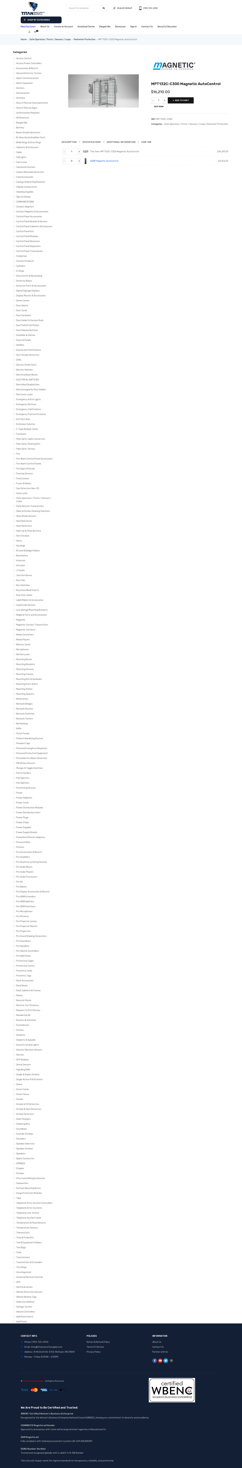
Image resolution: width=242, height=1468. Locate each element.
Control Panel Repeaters (28, 246)
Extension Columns (25, 424)
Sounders (21, 1138)
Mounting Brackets (25, 664)
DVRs (18, 360)
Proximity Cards (24, 970)
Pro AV (19, 881)
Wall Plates (21, 1321)
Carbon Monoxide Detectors (30, 172)
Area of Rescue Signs (26, 108)
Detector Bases (24, 281)
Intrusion (20, 565)
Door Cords (21, 310)
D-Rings (20, 271)
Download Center (86, 26)
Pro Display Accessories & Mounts (33, 891)
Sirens (19, 1084)
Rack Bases (22, 985)
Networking (22, 723)
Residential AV (23, 1015)
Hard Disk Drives (24, 521)
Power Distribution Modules (29, 807)
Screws (20, 1030)
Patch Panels (22, 733)
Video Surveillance (25, 1302)
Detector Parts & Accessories (31, 285)
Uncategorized (23, 1272)
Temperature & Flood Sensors (31, 1223)
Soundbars (21, 1129)
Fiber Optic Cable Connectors (30, 439)
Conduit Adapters (25, 206)
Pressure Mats (23, 842)
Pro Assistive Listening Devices (31, 862)
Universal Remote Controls (29, 1277)
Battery (20, 127)
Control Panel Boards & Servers (31, 221)
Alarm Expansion (24, 83)
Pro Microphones (24, 911)
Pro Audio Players (24, 872)
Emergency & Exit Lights (28, 399)
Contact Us (147, 26)
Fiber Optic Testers (25, 449)
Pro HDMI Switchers (25, 906)
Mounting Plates (24, 689)
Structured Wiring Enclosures (30, 1178)
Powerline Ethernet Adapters (30, 837)
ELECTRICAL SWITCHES (27, 379)
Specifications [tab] (91, 142)
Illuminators (22, 555)
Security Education (167, 26)
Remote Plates (23, 1000)
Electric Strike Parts (26, 365)
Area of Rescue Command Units (32, 103)
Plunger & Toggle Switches (29, 768)
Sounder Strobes (24, 1134)
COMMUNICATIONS (25, 201)
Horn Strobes (22, 536)
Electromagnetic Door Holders (31, 389)
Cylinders (20, 266)
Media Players (23, 639)
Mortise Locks (23, 654)
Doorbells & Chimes (25, 335)
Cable (19, 152)
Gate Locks (21, 493)
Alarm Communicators (27, 78)
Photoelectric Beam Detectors (31, 758)
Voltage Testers (24, 1307)
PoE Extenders (23, 773)
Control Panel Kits (25, 231)
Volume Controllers (25, 1311)
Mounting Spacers (25, 694)
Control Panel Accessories (29, 216)
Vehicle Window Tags (26, 1297)
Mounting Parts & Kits (27, 684)
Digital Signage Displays (28, 290)
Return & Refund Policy (98, 1342)
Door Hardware (23, 315)
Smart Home (22, 1094)
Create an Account (63, 26)
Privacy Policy (94, 1352)
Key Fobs (20, 580)
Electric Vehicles (24, 370)
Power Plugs (22, 817)
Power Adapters (24, 797)
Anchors (20, 88)
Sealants (20, 1035)
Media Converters (25, 634)
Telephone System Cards (28, 1218)
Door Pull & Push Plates (27, 325)
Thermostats (23, 1232)
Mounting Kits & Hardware (29, 679)
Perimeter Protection (84, 39)
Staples (20, 1168)
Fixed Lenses (22, 478)
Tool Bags (21, 1247)
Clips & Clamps (23, 197)
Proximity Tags (23, 975)
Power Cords (22, 802)
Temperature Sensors (27, 1227)
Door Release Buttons (27, 330)
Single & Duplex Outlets (28, 1074)
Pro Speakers (22, 946)
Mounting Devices (25, 669)
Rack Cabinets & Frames (28, 990)
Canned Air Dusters (25, 167)
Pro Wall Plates (23, 956)
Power (19, 793)
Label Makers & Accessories (29, 600)
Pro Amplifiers (23, 857)
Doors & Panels (23, 340)
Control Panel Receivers (28, 241)
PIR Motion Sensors (25, 763)
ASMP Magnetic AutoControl (104, 161)
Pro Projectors (23, 931)
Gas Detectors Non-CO (27, 488)
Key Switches (23, 585)
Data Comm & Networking (29, 276)
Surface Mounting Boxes (28, 1188)
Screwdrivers (22, 1025)
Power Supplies (23, 827)
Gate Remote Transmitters (30, 506)
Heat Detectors (24, 526)
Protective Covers (25, 966)
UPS (18, 1282)
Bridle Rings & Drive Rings (28, 142)
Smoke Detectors (25, 1114)
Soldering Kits (23, 1124)
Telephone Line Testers (27, 1213)
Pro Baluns (21, 886)
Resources (120, 26)
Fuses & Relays (23, 483)
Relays (19, 995)
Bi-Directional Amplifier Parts (30, 137)
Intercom (20, 560)
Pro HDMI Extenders (26, 896)
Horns (19, 540)
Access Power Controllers (29, 63)
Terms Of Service (95, 1347)
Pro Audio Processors (26, 877)
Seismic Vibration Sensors (29, 1050)
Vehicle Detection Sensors (29, 1292)
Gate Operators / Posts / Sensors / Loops (50, 39)
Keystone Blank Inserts (27, 590)
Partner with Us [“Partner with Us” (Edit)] (160, 1352)
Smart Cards (22, 1089)
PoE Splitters (22, 783)
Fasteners (21, 434)
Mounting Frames (24, 674)
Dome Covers (22, 300)
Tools (18, 1252)
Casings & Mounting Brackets (30, 182)
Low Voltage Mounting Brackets (32, 610)
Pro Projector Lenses (26, 921)
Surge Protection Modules (29, 1193)
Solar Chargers (23, 1119)
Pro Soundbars (23, 941)
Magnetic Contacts (25, 629)
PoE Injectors (22, 778)
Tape (18, 1198)
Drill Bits (20, 345)
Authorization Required (27, 113)
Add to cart (182, 100)
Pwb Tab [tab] (146, 142)
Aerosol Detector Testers (29, 73)
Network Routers (24, 709)
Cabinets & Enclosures (27, 147)
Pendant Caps (23, 743)
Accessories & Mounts (27, 68)
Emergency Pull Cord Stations (31, 414)
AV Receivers (22, 117)
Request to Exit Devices (28, 1010)
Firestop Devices (24, 473)
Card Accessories (24, 177)
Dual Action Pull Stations (28, 350)
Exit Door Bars (23, 419)
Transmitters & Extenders (29, 1262)
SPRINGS (20, 1163)
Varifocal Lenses (24, 1287)
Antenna (20, 98)
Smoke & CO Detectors (27, 1104)
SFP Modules (22, 1059)
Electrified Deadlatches (28, 384)
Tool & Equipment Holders (29, 1242)
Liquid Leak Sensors (25, 605)
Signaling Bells (23, 1069)
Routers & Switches (26, 1020)
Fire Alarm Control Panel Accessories (34, 458)
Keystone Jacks (24, 595)
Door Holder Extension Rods (30, 320)
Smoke (19, 1099)
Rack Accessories (25, 980)
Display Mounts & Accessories (31, 295)
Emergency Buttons (26, 404)
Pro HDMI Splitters (25, 901)
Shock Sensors (23, 1064)
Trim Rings (21, 1267)
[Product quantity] (159, 100)
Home (24, 39)
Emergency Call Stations (28, 409)
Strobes (20, 1173)
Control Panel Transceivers (29, 251)
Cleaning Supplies (24, 192)
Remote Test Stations (27, 1005)
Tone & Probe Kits (25, 1237)
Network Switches (25, 713)
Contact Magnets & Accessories (32, 211)
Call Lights (21, 157)
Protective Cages (25, 961)
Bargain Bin (105, 26)
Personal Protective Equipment (32, 753)
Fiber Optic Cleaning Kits (28, 444)
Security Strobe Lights (27, 1045)
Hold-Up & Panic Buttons (28, 531)
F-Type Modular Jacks (27, 429)
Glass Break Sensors (26, 516)
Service (20, 1054)
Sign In (133, 26)
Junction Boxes (24, 575)
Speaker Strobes (24, 1148)
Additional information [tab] (121, 142)
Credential (21, 256)
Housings (20, 545)
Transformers (23, 1257)
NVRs (18, 728)
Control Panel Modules (27, 236)
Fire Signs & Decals (25, 468)
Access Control (23, 58)
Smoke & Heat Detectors (28, 1109)
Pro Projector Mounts (26, 926)
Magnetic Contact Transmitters (32, 624)
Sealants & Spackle (25, 1040)
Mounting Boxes (24, 659)
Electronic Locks (24, 394)
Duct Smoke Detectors (27, 355)
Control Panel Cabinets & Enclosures (34, 226)
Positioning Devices (26, 788)
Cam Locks (21, 162)
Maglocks (20, 620)
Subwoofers (22, 1183)
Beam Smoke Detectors (28, 132)
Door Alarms (22, 305)
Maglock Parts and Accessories (31, 615)
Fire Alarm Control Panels (28, 463)
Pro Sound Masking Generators (31, 936)
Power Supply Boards (26, 832)
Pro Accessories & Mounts (29, 852)
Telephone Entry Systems (29, 1208)
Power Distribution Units (28, 812)
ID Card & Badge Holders (28, 550)
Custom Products (25, 261)
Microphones (22, 649)
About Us (44, 26)
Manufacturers (28, 26)
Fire (18, 454)
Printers (20, 847)
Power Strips (22, 822)
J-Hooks (20, 570)
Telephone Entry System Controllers (34, 1203)
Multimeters (22, 699)
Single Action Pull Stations (29, 1079)
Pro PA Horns (22, 916)
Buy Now (159, 106)
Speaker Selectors (25, 1143)
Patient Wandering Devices (29, 738)
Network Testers (24, 718)
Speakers (20, 1153)
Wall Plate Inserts (24, 1316)
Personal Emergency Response (31, 748)
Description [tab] (69, 142)
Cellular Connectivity (26, 187)
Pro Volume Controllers (27, 951)
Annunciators (23, 93)
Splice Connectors (25, 1158)
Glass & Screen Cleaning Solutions (33, 511)
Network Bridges (24, 704)
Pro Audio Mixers (24, 867)
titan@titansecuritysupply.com (46, 1347)
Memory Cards (23, 644)
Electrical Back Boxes (27, 374)
